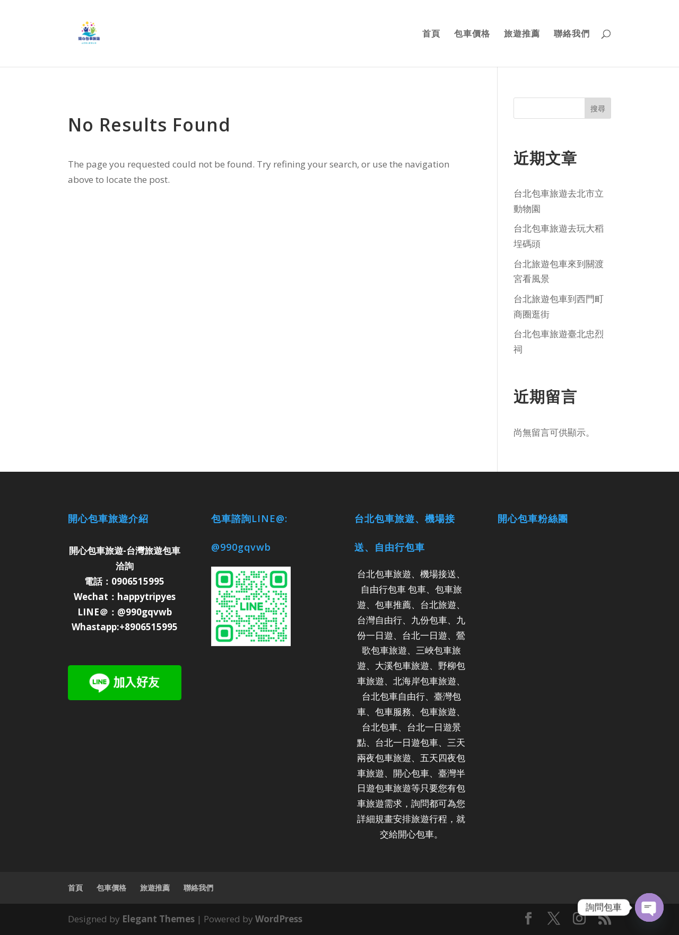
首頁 (431, 34)
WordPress (278, 919)
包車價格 (472, 34)
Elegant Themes (158, 919)
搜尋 (597, 108)
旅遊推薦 (522, 34)
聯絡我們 (572, 34)
